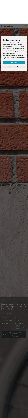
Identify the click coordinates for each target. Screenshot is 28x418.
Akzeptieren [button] (14, 38)
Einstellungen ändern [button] (14, 43)
